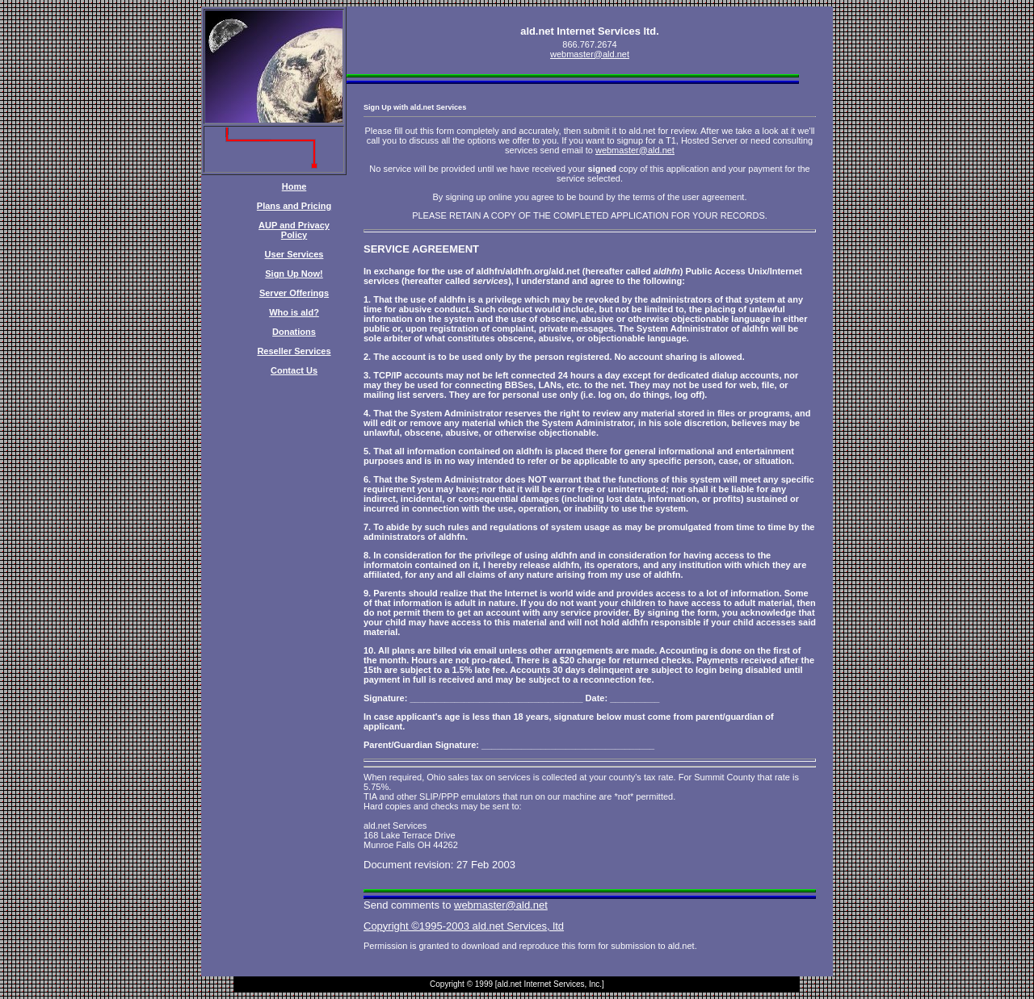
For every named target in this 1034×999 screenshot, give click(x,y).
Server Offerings (294, 293)
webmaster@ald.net (589, 54)
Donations (294, 331)
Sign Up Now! (294, 273)
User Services (294, 254)
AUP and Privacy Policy (294, 230)
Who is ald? (294, 312)
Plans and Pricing (294, 206)
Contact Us (294, 370)
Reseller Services (293, 351)
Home (294, 186)
